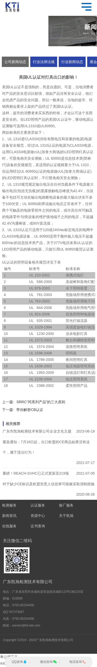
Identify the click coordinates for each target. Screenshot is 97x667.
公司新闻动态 (15, 62)
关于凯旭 (66, 516)
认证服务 (38, 505)
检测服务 (9, 505)
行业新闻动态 (72, 62)
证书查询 (38, 526)
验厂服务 (66, 505)
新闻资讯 (9, 516)
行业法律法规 (44, 62)
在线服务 (9, 526)
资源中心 (38, 516)
